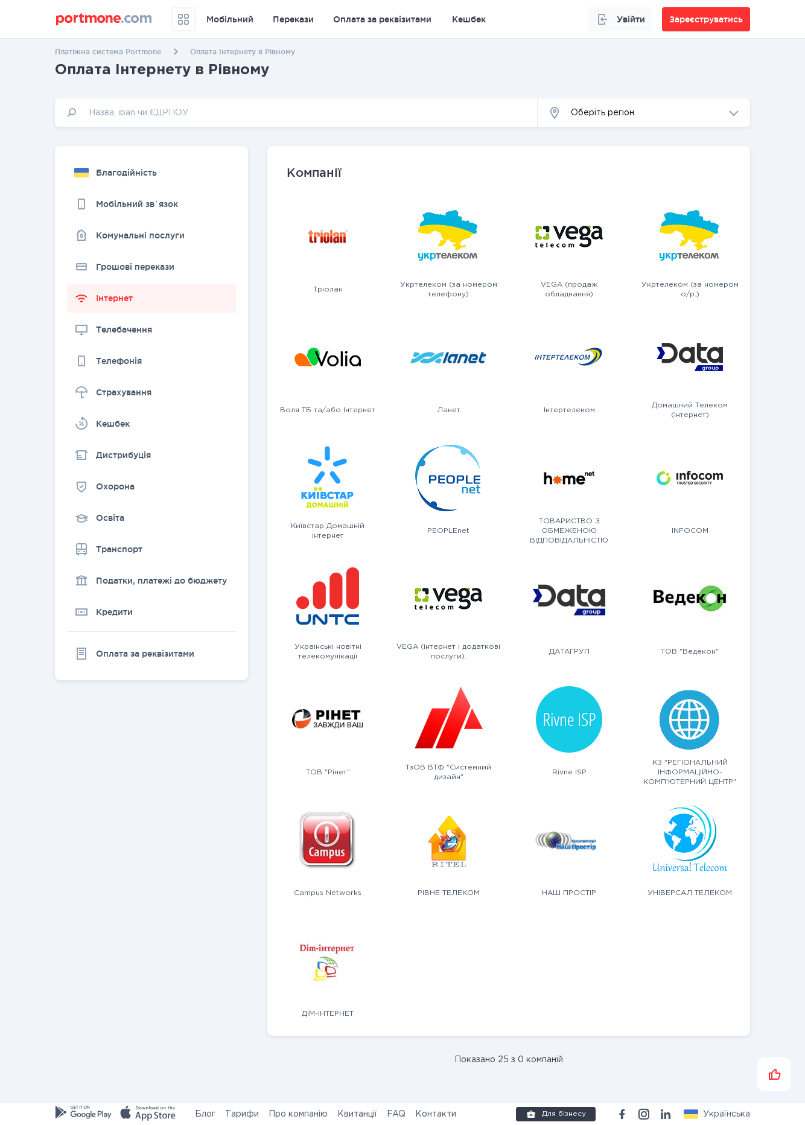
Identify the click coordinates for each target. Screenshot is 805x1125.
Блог (205, 1114)
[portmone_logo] (104, 19)
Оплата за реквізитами (382, 19)
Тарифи (242, 1114)
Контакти (435, 1114)
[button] (644, 112)
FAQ (396, 1114)
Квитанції (357, 1114)
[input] (296, 112)
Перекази (293, 19)
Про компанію (298, 1114)
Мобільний (229, 19)
